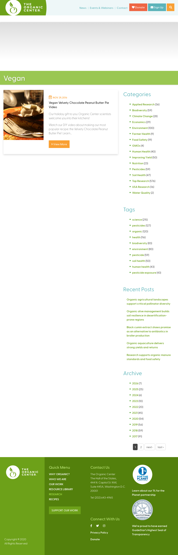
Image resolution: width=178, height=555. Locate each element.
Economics (139, 122)
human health (141, 266)
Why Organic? (59, 474)
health (136, 237)
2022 (135, 406)
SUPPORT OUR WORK (65, 510)
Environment (140, 127)
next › (149, 447)
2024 (135, 395)
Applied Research (143, 104)
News (82, 7)
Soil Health (139, 175)
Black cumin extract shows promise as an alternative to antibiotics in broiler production (149, 331)
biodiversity (139, 243)
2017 (135, 436)
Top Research (140, 180)
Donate (138, 7)
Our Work (56, 484)
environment (140, 249)
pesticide (138, 254)
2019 (135, 424)
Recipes (54, 499)
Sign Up (157, 7)
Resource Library (61, 489)
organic (137, 231)
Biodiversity (139, 110)
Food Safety (139, 139)
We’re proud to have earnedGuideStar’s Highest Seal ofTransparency (149, 530)
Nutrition (137, 163)
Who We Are (57, 479)
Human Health (141, 151)
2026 (135, 383)
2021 (135, 412)
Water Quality (141, 192)
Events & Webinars (101, 7)
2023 (135, 401)
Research (55, 494)
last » (161, 447)
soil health (138, 260)
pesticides (138, 225)
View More (59, 144)
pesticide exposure (144, 272)
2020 (135, 418)
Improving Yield (142, 157)
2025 (135, 389)
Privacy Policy (99, 532)
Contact (122, 7)
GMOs (136, 145)
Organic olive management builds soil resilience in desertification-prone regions (148, 315)
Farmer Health (141, 133)
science (137, 219)
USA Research (141, 186)
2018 (135, 430)
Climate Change (142, 116)
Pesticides (138, 169)
